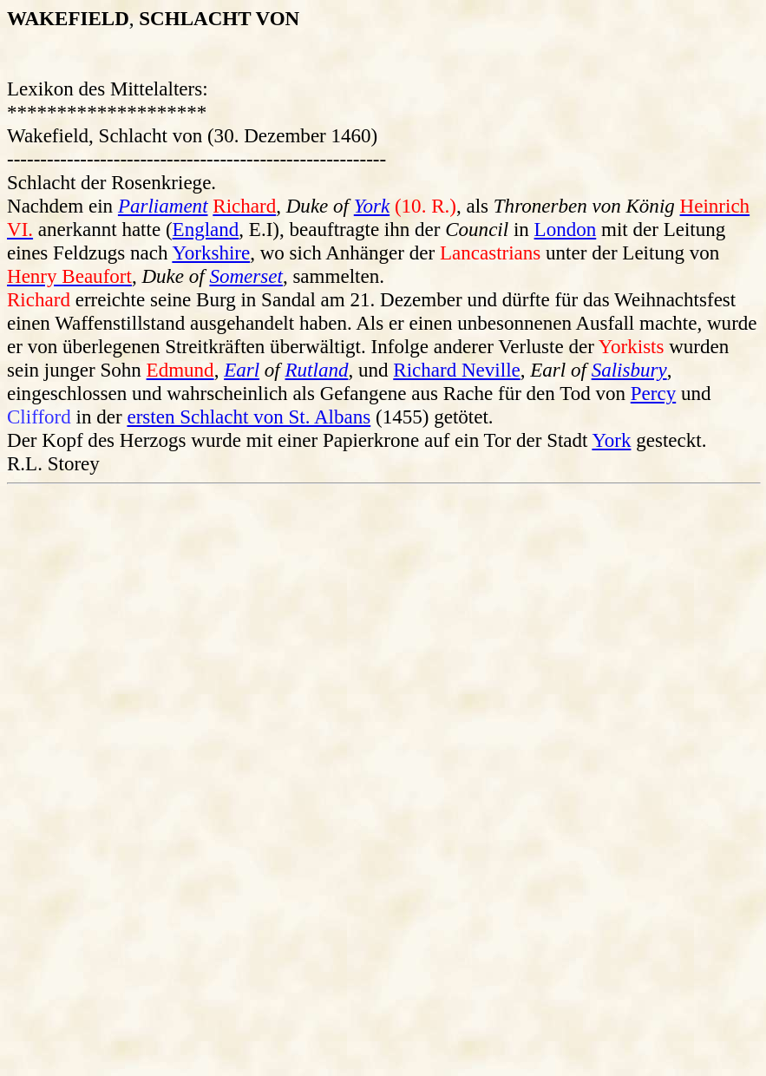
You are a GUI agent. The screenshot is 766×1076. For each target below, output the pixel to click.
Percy (653, 393)
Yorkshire (211, 252)
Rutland (317, 369)
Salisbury (629, 369)
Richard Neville (456, 369)
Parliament (163, 205)
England (206, 229)
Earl (241, 369)
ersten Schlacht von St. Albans (248, 416)
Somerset (245, 276)
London (565, 229)
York (372, 205)
